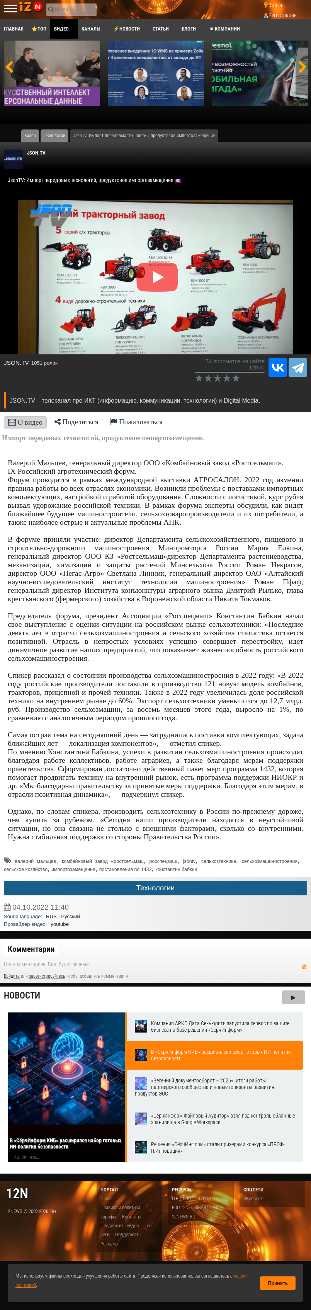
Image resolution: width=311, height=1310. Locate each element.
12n (17, 1193)
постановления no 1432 (125, 869)
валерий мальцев (35, 861)
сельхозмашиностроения (269, 861)
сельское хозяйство (26, 869)
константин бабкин (176, 869)
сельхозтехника (218, 861)
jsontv (189, 861)
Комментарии (31, 949)
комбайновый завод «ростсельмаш (103, 861)
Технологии (155, 888)
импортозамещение (73, 869)
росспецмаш (164, 861)
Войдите (12, 976)
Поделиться (76, 422)
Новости (22, 995)
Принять (278, 1283)
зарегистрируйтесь (47, 976)
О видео (25, 422)
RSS (304, 967)
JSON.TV (36, 153)
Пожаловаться (136, 422)
